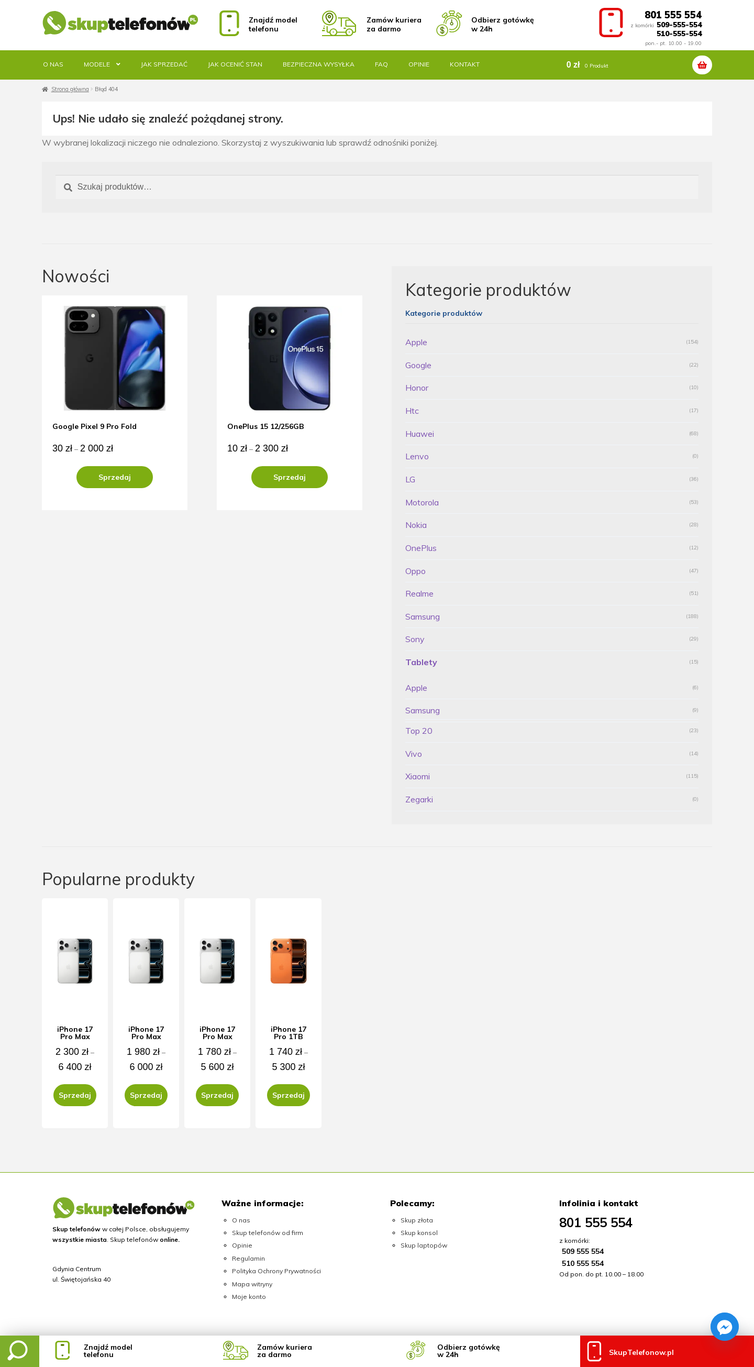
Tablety (421, 662)
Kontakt (465, 64)
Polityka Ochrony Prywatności (276, 1271)
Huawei (419, 433)
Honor (416, 387)
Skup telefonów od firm (267, 1233)
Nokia (416, 525)
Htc (412, 410)
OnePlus (421, 548)
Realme (419, 593)
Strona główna (70, 89)
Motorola (422, 502)
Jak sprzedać (164, 64)
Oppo (415, 571)
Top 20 (419, 730)
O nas (53, 64)
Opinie (418, 64)
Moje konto (249, 1296)
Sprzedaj (114, 477)
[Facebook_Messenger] (725, 1327)
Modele (97, 64)
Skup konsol (419, 1233)
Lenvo (417, 456)
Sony (415, 639)
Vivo (413, 753)
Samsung (422, 616)
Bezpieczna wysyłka (318, 64)
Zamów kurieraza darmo (284, 1350)
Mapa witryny (252, 1284)
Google (418, 365)
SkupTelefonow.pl (641, 1352)
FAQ (381, 64)
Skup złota (417, 1220)
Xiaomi (417, 776)
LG (410, 479)
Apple (416, 342)
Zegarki (419, 799)
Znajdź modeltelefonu (108, 1350)
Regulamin (248, 1258)
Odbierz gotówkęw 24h (468, 1350)
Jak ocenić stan (235, 64)
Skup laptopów (424, 1245)
